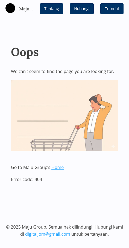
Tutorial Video (112, 10)
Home (57, 167)
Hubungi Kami (81, 10)
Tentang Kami (51, 10)
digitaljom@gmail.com (47, 234)
